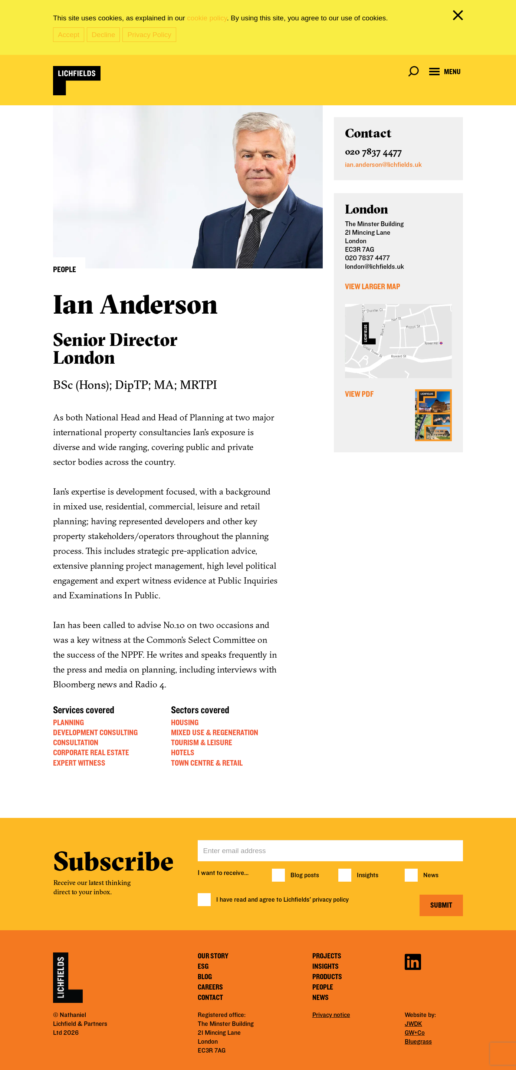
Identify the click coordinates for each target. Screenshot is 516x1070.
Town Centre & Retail (207, 763)
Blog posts (304, 875)
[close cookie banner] (459, 16)
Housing (184, 723)
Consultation (75, 743)
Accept (68, 35)
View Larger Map (372, 287)
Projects (326, 956)
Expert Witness (79, 763)
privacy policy (330, 899)
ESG (203, 966)
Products (327, 977)
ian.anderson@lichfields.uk (383, 164)
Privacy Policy (149, 35)
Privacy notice (331, 1015)
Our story (213, 956)
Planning (68, 723)
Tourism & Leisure (201, 743)
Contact (210, 997)
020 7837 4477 (373, 151)
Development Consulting (95, 733)
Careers (210, 987)
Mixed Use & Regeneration (214, 733)
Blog (205, 977)
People (322, 987)
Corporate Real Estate (91, 753)
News (430, 875)
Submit (441, 905)
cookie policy (207, 18)
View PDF (359, 394)
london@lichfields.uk (374, 266)
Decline (103, 35)
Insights (367, 875)
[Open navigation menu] (445, 71)
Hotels (182, 753)
